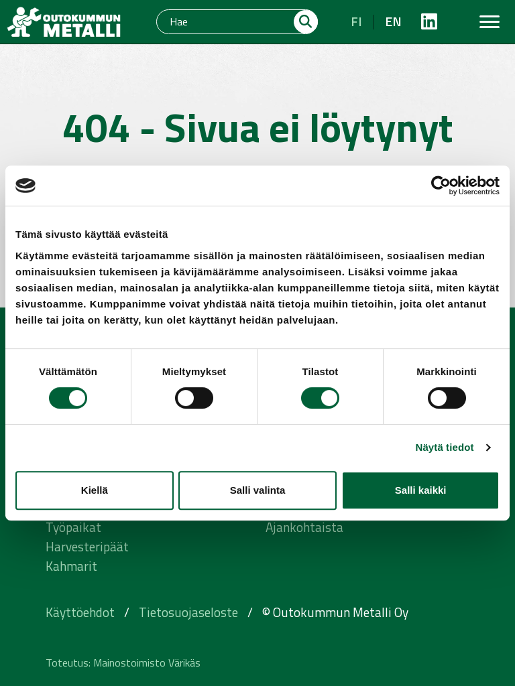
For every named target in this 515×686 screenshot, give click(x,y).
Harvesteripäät (87, 546)
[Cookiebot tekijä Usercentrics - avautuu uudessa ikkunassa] (441, 186)
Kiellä (94, 490)
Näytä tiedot (445, 447)
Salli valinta (258, 490)
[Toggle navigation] (489, 22)
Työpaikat (73, 527)
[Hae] (225, 21)
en (393, 21)
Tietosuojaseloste (188, 612)
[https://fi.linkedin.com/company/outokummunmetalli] (429, 21)
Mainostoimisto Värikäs (147, 663)
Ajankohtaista (304, 527)
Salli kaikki (421, 490)
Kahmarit (71, 565)
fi (356, 21)
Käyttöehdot (80, 612)
